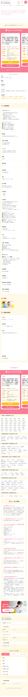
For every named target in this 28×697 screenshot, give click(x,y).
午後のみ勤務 (20, 484)
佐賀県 (19, 430)
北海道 (2, 420)
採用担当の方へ (5, 640)
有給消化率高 (20, 467)
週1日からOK (7, 488)
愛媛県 (6, 430)
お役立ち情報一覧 (5, 646)
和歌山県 (23, 427)
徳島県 (23, 429)
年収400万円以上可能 (22, 465)
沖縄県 (20, 432)
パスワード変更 (5, 632)
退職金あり (3, 461)
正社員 (2, 497)
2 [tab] (9, 413)
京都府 (6, 427)
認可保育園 (3, 448)
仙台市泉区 (3, 440)
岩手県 (10, 420)
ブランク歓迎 (10, 474)
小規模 (2, 488)
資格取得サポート (4, 465)
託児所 (15, 452)
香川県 (2, 430)
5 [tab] (13, 413)
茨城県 (6, 422)
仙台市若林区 (17, 438)
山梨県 (2, 425)
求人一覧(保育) (9, 5)
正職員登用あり (3, 489)
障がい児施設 (3, 455)
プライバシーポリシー (17, 684)
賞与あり (13, 461)
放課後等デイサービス (16, 450)
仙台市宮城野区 (10, 438)
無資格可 (21, 474)
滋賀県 (2, 427)
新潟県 (11, 424)
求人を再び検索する (14, 368)
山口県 (19, 429)
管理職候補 (10, 489)
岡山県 (10, 429)
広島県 (15, 429)
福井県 (24, 424)
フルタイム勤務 (3, 482)
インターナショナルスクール (11, 453)
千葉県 (23, 422)
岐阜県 (10, 425)
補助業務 (2, 491)
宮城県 (15, 420)
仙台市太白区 (24, 438)
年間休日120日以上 (20, 461)
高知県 (10, 430)
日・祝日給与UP (13, 467)
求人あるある (3, 5)
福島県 (2, 422)
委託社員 (16, 497)
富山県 (15, 424)
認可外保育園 (3, 450)
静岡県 (15, 425)
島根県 (6, 429)
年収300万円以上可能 (13, 465)
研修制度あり (3, 468)
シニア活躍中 (11, 476)
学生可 (6, 476)
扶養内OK (10, 482)
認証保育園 (22, 448)
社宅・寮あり (10, 463)
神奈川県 (6, 424)
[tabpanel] (10, 50)
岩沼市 (21, 440)
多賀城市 (16, 440)
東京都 (2, 424)
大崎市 (25, 440)
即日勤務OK (16, 489)
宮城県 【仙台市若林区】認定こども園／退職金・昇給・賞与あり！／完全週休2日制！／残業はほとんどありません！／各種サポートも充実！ (10, 40)
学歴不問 (17, 476)
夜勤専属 (7, 484)
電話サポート (15, 638)
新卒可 (2, 476)
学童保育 (20, 452)
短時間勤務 (3, 486)
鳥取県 (2, 429)
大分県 (6, 432)
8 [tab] (17, 413)
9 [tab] (18, 413)
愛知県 (19, 425)
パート (6, 497)
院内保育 (25, 452)
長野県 (6, 425)
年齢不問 (22, 476)
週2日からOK (14, 488)
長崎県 (23, 430)
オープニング (21, 486)
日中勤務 (2, 484)
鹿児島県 (15, 432)
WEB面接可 (14, 491)
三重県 (23, 425)
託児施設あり (22, 463)
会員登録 (4, 630)
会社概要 (4, 684)
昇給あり (8, 461)
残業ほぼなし (22, 489)
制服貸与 (9, 468)
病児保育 (2, 453)
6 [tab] (14, 413)
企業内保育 (10, 452)
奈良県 (19, 427)
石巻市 (8, 440)
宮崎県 (10, 432)
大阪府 (10, 427)
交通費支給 (16, 463)
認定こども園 (15, 448)
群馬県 (15, 422)
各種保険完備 (3, 463)
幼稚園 (9, 450)
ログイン (14, 630)
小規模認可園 (9, 448)
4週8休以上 (16, 482)
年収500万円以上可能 (5, 467)
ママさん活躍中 (3, 474)
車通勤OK (8, 486)
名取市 (12, 440)
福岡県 (15, 430)
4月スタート (8, 491)
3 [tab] (10, 413)
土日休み (21, 482)
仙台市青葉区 (3, 438)
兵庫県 (15, 427)
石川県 (20, 424)
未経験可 (16, 474)
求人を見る (10, 62)
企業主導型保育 (3, 452)
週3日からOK (20, 488)
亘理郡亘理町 (3, 442)
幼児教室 (19, 453)
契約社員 (11, 497)
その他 (9, 455)
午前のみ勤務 (13, 484)
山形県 (23, 420)
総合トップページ (7, 623)
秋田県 (19, 420)
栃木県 (10, 422)
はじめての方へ (5, 638)
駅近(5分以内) (14, 486)
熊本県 (2, 432)
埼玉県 (19, 422)
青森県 (6, 420)
